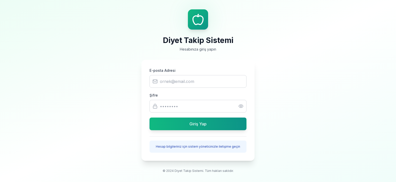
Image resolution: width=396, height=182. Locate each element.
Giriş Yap (198, 123)
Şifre (154, 95)
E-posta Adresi (163, 70)
